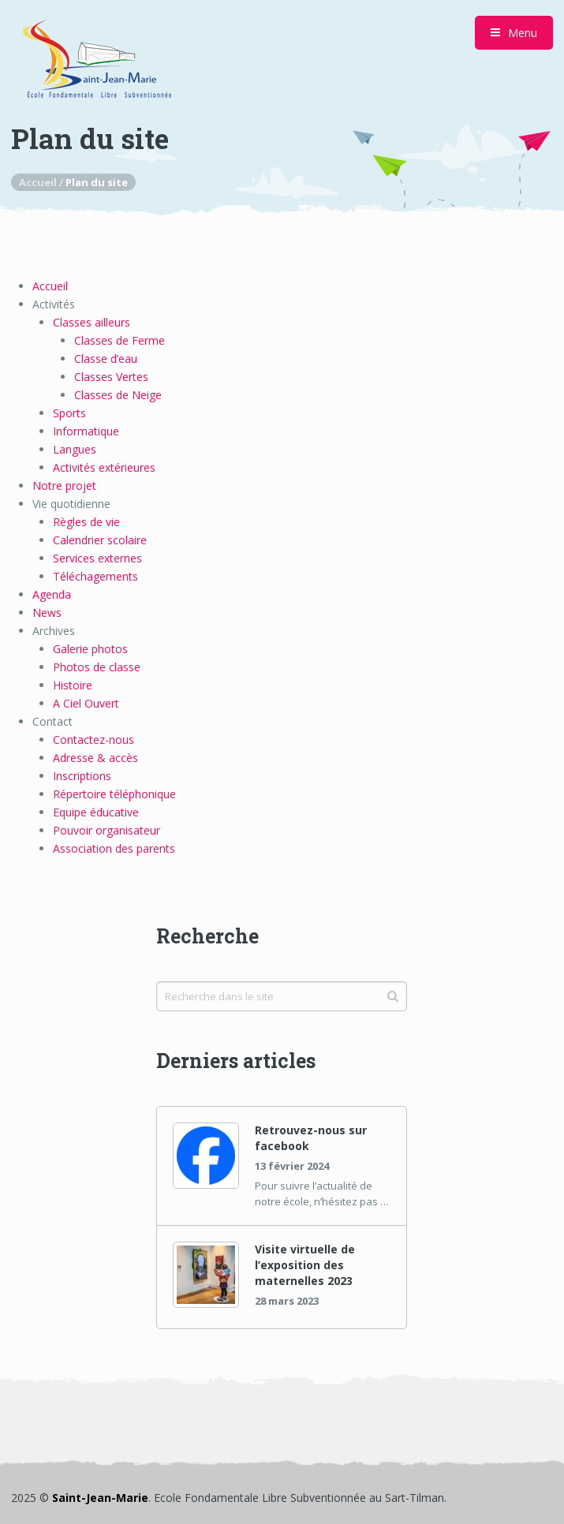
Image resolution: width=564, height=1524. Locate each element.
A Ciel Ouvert (86, 703)
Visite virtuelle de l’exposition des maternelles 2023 (305, 1265)
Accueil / (42, 182)
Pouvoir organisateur (106, 830)
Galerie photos (90, 648)
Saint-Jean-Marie (100, 1497)
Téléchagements (95, 576)
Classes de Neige (118, 394)
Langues (74, 449)
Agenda (51, 594)
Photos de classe (96, 666)
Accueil (50, 285)
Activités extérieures (104, 467)
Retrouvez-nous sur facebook (311, 1137)
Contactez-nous (93, 739)
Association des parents (114, 848)
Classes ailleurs (91, 322)
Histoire (72, 685)
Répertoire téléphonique (114, 793)
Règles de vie (86, 521)
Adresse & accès (95, 757)
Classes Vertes (111, 376)
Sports (69, 412)
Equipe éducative (96, 812)
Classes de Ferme (119, 340)
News (47, 612)
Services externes (97, 558)
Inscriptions (82, 775)
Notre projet (64, 485)
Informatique (86, 431)
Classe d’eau (105, 358)
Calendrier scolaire (100, 539)
